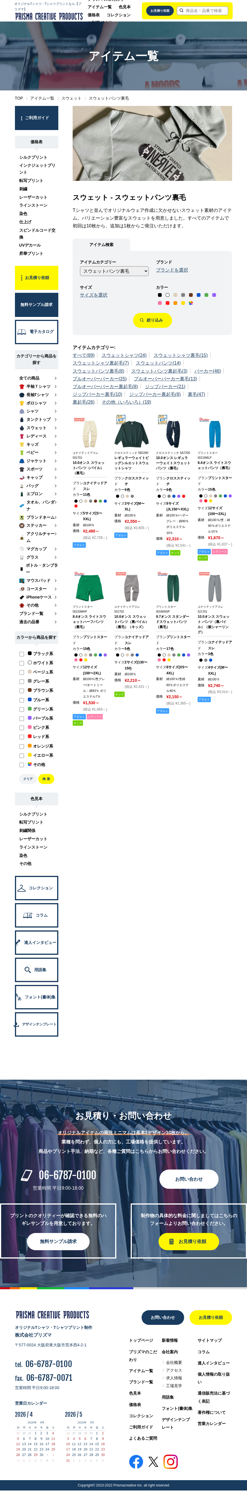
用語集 (168, 1397)
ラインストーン (33, 205)
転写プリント (31, 180)
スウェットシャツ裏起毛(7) (101, 363)
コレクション (119, 15)
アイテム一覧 (100, 7)
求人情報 (174, 1378)
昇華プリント (31, 253)
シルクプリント (33, 157)
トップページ (141, 1340)
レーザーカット (33, 197)
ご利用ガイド (141, 1427)
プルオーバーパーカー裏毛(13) (165, 378)
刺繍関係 (27, 830)
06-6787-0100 (67, 1175)
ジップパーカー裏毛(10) (97, 394)
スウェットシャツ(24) (124, 355)
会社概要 (174, 1362)
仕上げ (25, 222)
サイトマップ (210, 1340)
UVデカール (30, 245)
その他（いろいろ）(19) (126, 402)
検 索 (46, 779)
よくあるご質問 (143, 1438)
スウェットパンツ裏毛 (109, 98)
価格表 (94, 15)
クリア (28, 779)
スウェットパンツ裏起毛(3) (159, 371)
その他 (25, 863)
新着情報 (170, 1340)
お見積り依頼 (159, 10)
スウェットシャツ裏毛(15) (181, 355)
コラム (204, 1352)
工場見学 (174, 1385)
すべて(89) (83, 355)
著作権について (212, 1412)
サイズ (86, 287)
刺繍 (23, 189)
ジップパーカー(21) (165, 386)
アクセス (174, 1370)
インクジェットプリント (37, 169)
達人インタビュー (214, 1363)
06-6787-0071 (49, 1378)
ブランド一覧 (141, 1382)
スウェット (71, 98)
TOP (19, 98)
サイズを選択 (93, 295)
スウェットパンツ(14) (158, 363)
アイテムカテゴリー (98, 262)
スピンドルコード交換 (37, 233)
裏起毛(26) (83, 402)
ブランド (164, 262)
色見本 (125, 7)
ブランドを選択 (172, 270)
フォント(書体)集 (177, 1408)
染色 (23, 213)
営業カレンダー (212, 1423)
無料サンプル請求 (58, 1241)
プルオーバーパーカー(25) (100, 378)
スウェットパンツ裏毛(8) (98, 371)
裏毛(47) (196, 394)
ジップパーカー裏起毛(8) (155, 394)
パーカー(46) (207, 371)
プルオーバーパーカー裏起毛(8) (105, 386)
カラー (162, 287)
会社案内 (170, 1352)
